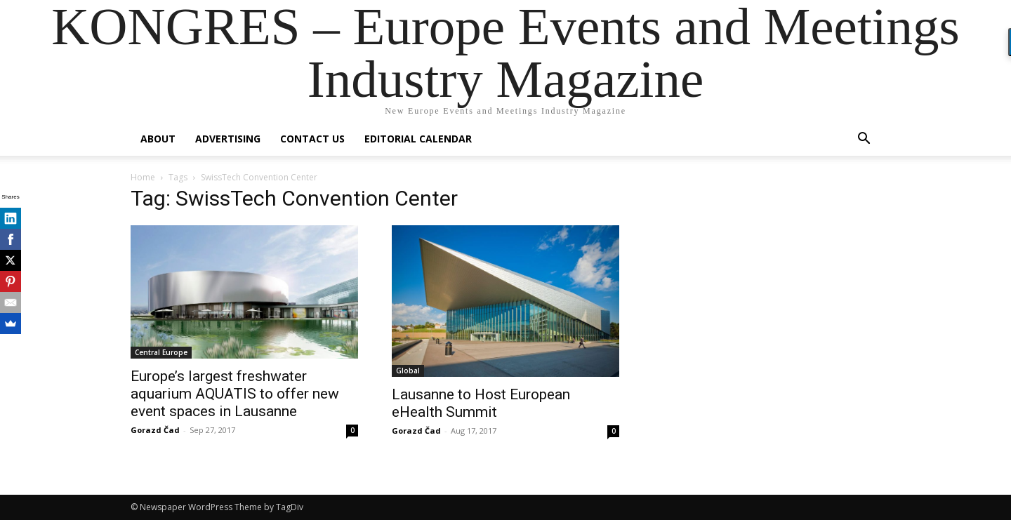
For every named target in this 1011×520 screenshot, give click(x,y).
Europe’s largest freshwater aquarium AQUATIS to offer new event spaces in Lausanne (235, 394)
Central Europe (161, 352)
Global (408, 370)
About (158, 138)
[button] (863, 140)
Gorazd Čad (155, 430)
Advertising (227, 138)
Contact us (312, 138)
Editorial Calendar (418, 138)
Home (143, 177)
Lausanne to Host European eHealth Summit (481, 403)
